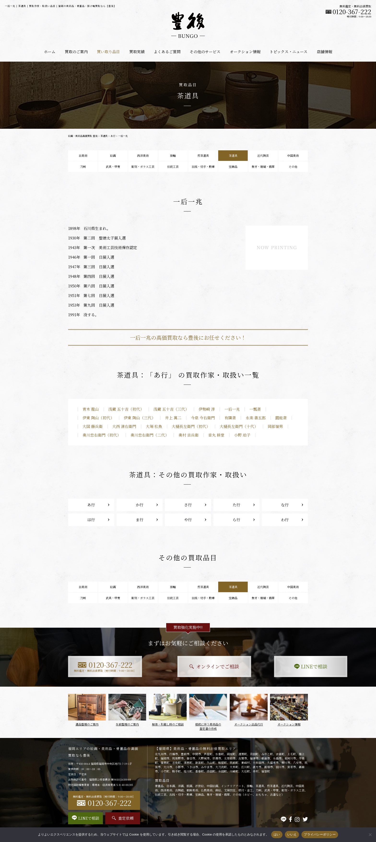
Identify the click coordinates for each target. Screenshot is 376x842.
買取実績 (137, 51)
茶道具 (104, 136)
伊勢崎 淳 (207, 409)
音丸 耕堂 (216, 435)
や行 (188, 519)
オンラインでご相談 (188, 666)
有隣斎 (230, 418)
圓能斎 (281, 418)
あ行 (113, 136)
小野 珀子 (242, 435)
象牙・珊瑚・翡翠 (263, 166)
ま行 (139, 519)
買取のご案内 (76, 51)
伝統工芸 (173, 166)
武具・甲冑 (113, 166)
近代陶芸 (263, 155)
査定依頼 (123, 818)
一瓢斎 (255, 409)
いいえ (292, 834)
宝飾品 (233, 166)
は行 (91, 519)
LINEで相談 (271, 666)
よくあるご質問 (167, 51)
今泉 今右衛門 (203, 418)
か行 (139, 505)
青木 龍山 (90, 409)
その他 (293, 166)
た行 (236, 505)
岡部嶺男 (275, 426)
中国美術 (293, 155)
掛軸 (173, 155)
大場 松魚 (154, 426)
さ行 (188, 505)
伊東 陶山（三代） (139, 418)
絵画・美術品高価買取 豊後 (83, 136)
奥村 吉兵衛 (188, 435)
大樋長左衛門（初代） (191, 426)
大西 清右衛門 (124, 426)
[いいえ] (370, 834)
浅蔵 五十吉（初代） (126, 409)
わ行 (285, 519)
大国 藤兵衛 (92, 426)
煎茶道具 (203, 155)
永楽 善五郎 (256, 418)
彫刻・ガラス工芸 (142, 166)
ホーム (49, 51)
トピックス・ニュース (288, 51)
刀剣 (83, 166)
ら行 (236, 519)
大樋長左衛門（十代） (239, 426)
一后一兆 (232, 409)
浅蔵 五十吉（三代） (171, 409)
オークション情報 (245, 51)
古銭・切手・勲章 (203, 166)
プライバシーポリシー (320, 834)
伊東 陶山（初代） (98, 418)
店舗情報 (324, 51)
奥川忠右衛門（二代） (149, 435)
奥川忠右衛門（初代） (101, 435)
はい (277, 834)
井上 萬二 (173, 418)
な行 (285, 505)
